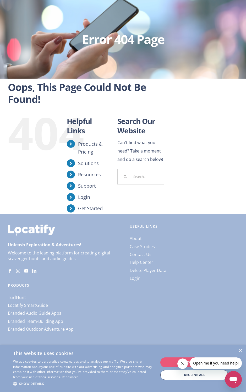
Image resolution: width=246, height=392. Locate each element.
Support (87, 186)
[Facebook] (10, 271)
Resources (89, 174)
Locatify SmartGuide (28, 305)
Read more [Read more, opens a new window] (70, 377)
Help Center (141, 262)
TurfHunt (17, 297)
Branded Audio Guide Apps (34, 313)
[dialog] (123, 368)
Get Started (90, 208)
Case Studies (142, 246)
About (136, 238)
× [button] (240, 351)
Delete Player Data (148, 270)
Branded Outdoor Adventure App (41, 329)
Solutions (88, 163)
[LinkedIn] (34, 271)
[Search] (125, 176)
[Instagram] (18, 271)
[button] (83, 384)
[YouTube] (26, 271)
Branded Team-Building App (35, 321)
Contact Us (140, 254)
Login (84, 197)
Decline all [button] (194, 375)
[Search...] (140, 176)
